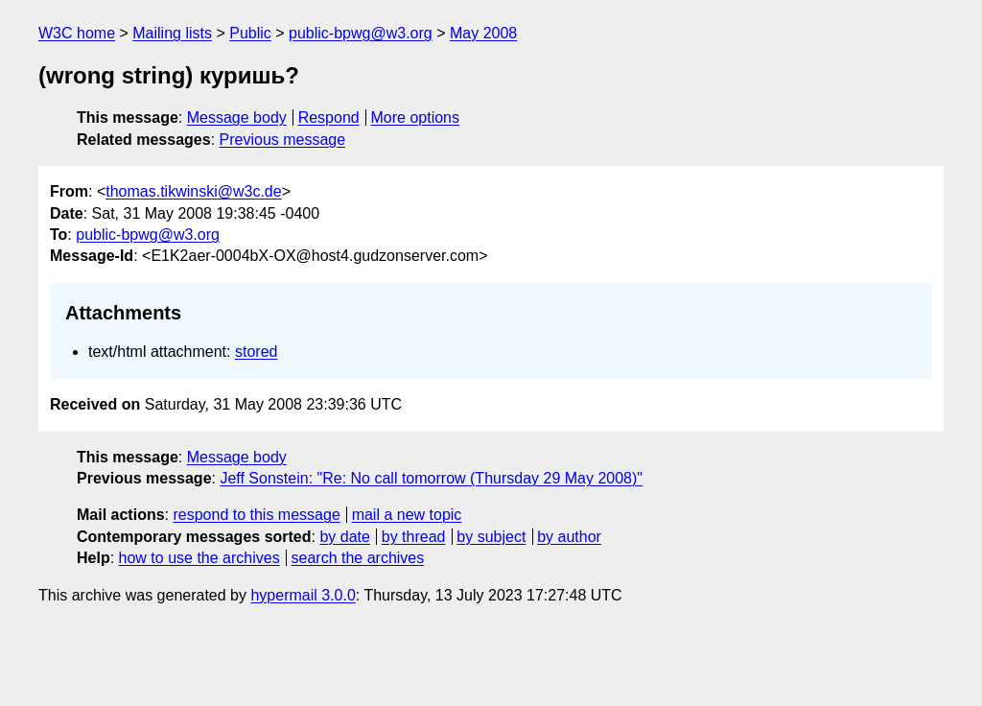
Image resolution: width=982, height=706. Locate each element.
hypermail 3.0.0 (302, 595)
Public (250, 33)
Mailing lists (172, 33)
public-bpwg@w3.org (361, 33)
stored (256, 351)
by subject (491, 537)
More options (415, 117)
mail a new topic (407, 514)
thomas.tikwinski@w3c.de (193, 191)
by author (569, 537)
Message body (237, 117)
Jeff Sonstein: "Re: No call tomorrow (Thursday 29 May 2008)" (431, 478)
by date (344, 537)
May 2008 (483, 33)
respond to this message (256, 514)
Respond (329, 117)
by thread (414, 537)
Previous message (283, 139)
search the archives (358, 558)
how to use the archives (199, 558)
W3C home (76, 33)
